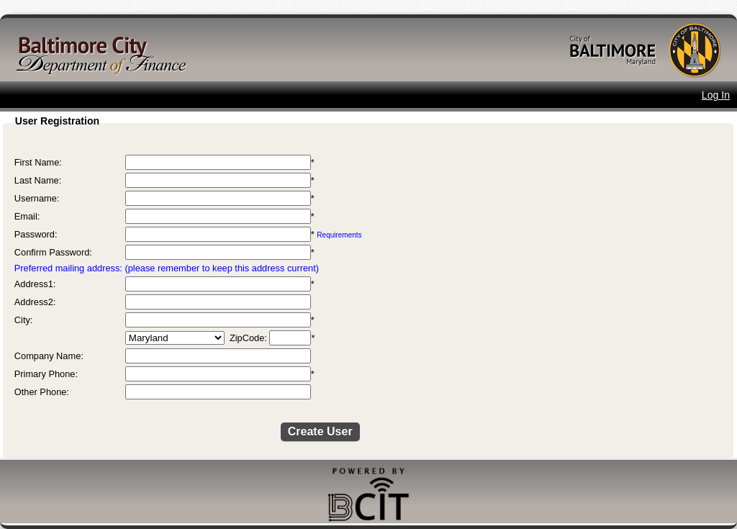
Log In (716, 95)
